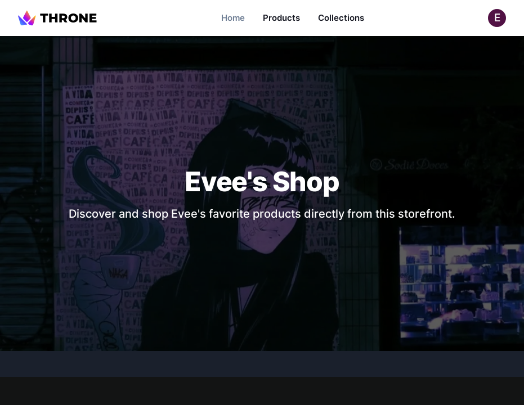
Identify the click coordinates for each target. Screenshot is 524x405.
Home (233, 17)
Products (281, 17)
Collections (341, 17)
